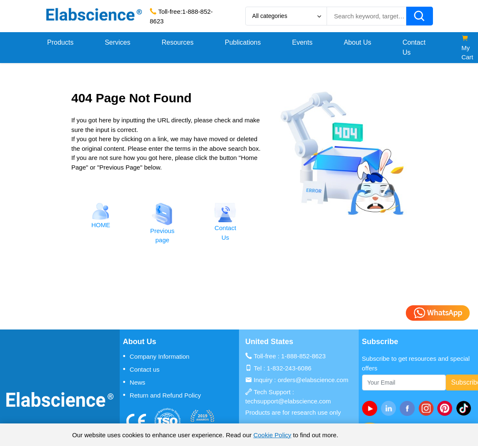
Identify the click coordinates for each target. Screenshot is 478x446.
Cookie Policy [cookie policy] (272, 434)
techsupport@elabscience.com (288, 401)
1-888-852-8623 (303, 356)
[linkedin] (390, 408)
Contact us (141, 369)
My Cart (467, 48)
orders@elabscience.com (313, 379)
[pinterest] (446, 408)
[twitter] (465, 408)
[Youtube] (371, 408)
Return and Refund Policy (162, 395)
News (134, 382)
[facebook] (409, 408)
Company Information (156, 356)
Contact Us (414, 47)
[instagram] (427, 408)
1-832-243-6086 (289, 368)
